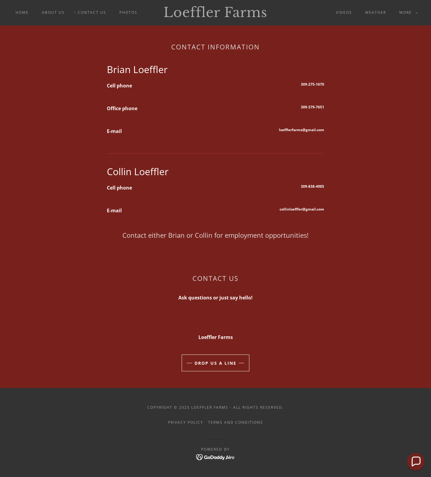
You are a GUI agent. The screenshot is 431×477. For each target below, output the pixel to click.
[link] (215, 15)
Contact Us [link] (92, 12)
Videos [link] (344, 12)
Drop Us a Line (215, 363)
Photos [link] (128, 12)
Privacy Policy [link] (185, 422)
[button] (407, 12)
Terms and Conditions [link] (235, 422)
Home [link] (22, 12)
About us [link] (53, 12)
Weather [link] (375, 12)
